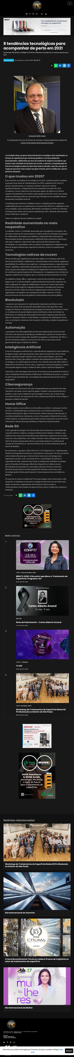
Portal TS (37, 60)
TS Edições (24, 662)
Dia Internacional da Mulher (19, 1007)
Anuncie (5, 1035)
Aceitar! (69, 1050)
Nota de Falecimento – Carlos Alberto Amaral (38, 622)
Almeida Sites (17, 1033)
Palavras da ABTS (26, 572)
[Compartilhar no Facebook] (69, 66)
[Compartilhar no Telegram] (64, 66)
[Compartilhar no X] (52, 66)
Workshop (24, 706)
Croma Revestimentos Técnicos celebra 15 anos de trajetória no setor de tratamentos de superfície (37, 960)
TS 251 (18, 572)
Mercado (19, 618)
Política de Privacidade (9, 1038)
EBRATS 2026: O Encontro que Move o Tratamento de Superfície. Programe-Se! (42, 577)
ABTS (34, 572)
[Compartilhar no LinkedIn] (60, 66)
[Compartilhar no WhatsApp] (56, 66)
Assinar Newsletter (8, 1036)
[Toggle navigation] (70, 3)
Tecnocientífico (9, 60)
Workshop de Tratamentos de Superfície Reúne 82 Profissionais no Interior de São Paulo (41, 710)
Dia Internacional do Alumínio (20, 912)
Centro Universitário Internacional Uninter (37, 143)
